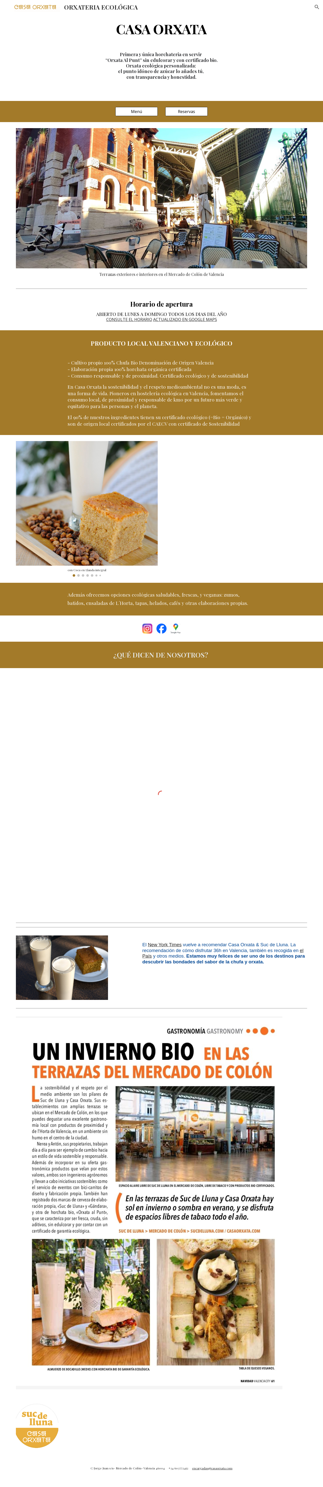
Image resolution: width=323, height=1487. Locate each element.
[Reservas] (186, 111)
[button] (317, 7)
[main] (161, 28)
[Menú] (136, 111)
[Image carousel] (87, 509)
